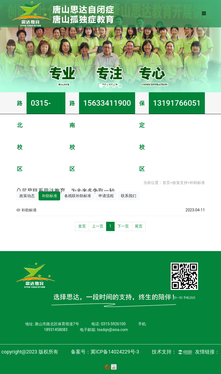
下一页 (123, 226)
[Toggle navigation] (204, 14)
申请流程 (106, 196)
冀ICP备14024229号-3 (115, 352)
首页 (166, 182)
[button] (101, 86)
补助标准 (197, 182)
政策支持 (180, 182)
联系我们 (128, 196)
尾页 (139, 226)
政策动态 (27, 196)
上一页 (97, 226)
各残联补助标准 (77, 196)
